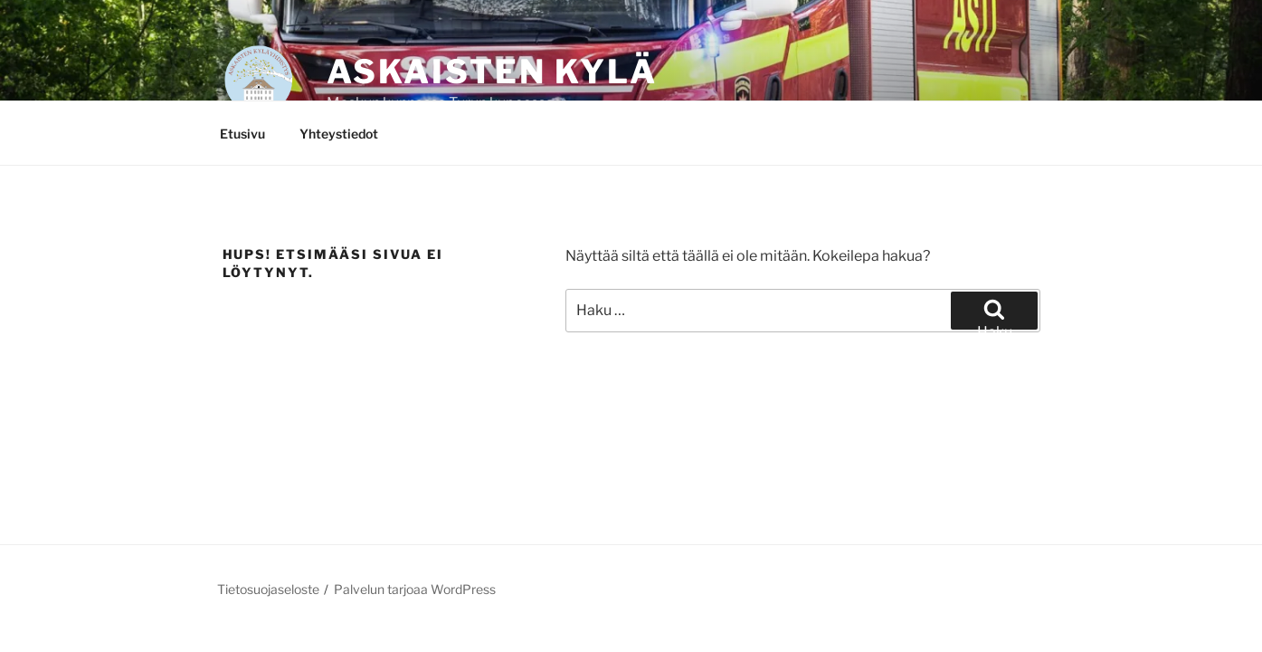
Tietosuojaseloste (268, 589)
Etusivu (242, 133)
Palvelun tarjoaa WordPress (415, 589)
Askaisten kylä (492, 71)
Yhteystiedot (338, 133)
